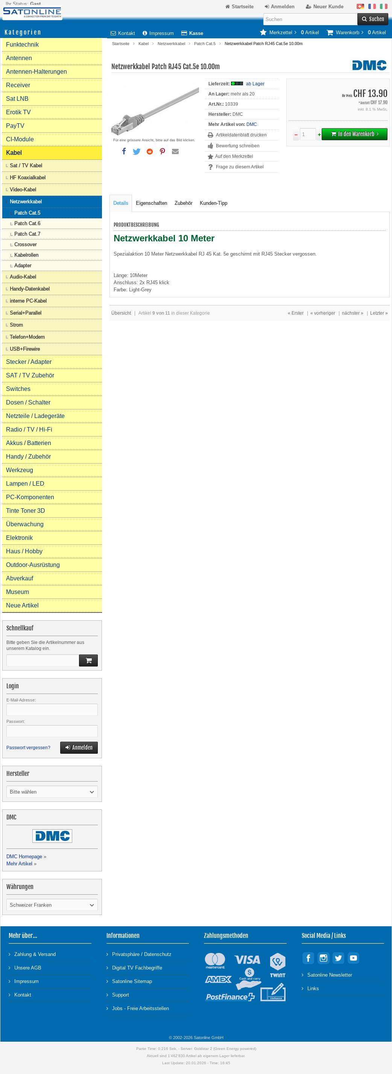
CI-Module (20, 139)
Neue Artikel (22, 605)
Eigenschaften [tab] (151, 203)
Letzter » (379, 313)
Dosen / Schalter (28, 402)
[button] (123, 151)
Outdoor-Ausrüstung (33, 565)
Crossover (25, 244)
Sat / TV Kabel (26, 165)
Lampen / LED (25, 483)
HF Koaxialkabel (28, 177)
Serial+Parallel (25, 313)
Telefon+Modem (27, 337)
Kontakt (123, 33)
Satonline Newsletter (327, 974)
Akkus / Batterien (28, 443)
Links (310, 988)
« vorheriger (322, 313)
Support (117, 994)
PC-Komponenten (30, 497)
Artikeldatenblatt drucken (241, 135)
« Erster (296, 313)
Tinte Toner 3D (25, 510)
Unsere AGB (25, 967)
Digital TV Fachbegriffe (134, 967)
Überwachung (25, 524)
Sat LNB (17, 98)
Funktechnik (22, 44)
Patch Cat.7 (27, 234)
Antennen (19, 58)
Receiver (18, 85)
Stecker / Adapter (29, 362)
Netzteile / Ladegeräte (35, 416)
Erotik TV (18, 112)
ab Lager (255, 83)
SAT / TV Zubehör (30, 375)
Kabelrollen (26, 255)
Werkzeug (19, 470)
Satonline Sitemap (129, 981)
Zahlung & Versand (32, 954)
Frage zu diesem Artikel (240, 167)
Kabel (143, 43)
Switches (18, 389)
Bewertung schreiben (238, 145)
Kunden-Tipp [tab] (213, 203)
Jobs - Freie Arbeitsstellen (137, 1008)
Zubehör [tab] (183, 203)
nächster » (352, 313)
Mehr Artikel (19, 863)
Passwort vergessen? (28, 747)
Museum (17, 592)
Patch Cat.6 (27, 223)
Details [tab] (120, 203)
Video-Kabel (23, 189)
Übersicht (121, 313)
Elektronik (19, 538)
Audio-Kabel (23, 277)
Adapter (22, 265)
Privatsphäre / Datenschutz (139, 954)
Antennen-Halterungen (36, 71)
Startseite (120, 43)
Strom (16, 325)
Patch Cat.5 (205, 43)
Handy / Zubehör (28, 456)
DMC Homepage (24, 856)
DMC (251, 124)
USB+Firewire (25, 349)
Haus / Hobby (24, 551)
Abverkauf (19, 578)
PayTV (15, 126)
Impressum (158, 33)
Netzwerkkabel (171, 43)
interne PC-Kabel (28, 301)
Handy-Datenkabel (30, 289)
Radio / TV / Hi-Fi (29, 429)
